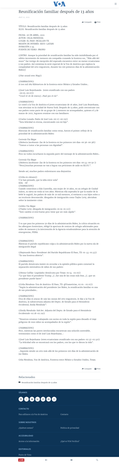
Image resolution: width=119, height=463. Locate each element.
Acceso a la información (29, 441)
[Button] (87, 22)
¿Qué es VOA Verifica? (69, 441)
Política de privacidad (69, 428)
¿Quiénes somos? (26, 428)
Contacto (64, 414)
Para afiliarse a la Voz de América (33, 414)
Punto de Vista (25, 455)
